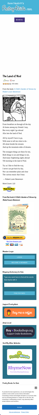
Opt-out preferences (14, 412)
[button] (36, 388)
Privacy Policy (25, 412)
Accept (19, 407)
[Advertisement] (19, 48)
